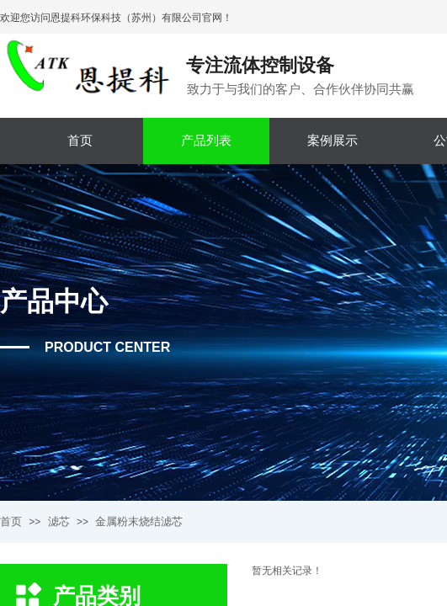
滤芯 (59, 521)
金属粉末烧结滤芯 (139, 521)
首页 (80, 140)
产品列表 (206, 140)
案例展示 (332, 140)
